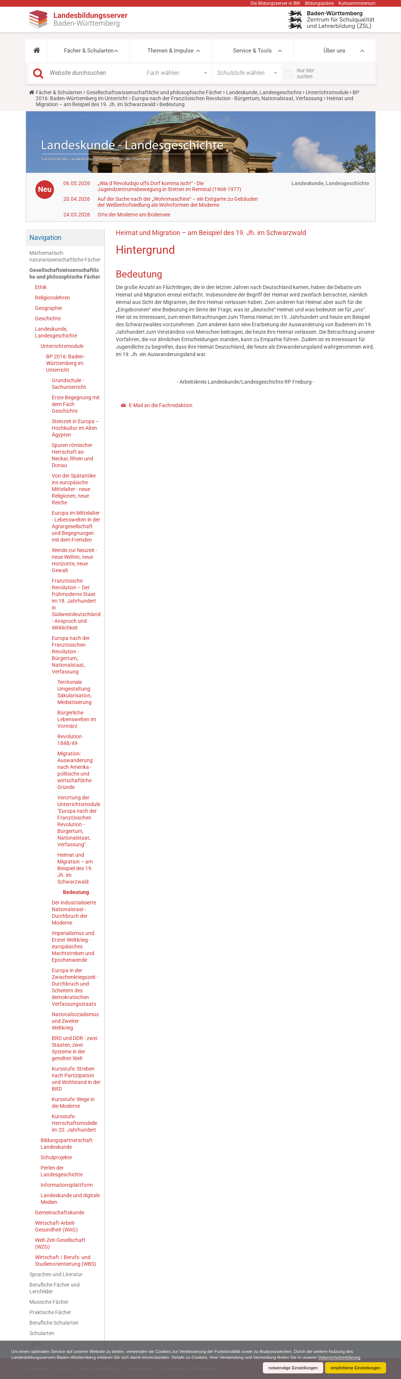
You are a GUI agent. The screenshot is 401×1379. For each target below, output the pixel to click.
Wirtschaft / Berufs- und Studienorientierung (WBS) (65, 1260)
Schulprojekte (56, 1157)
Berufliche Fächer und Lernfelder (54, 1288)
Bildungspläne (319, 3)
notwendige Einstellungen (290, 1367)
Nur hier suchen (305, 73)
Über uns (335, 50)
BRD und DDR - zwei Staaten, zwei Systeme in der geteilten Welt (74, 1048)
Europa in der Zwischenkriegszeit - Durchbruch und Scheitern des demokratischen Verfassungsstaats (75, 987)
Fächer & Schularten (89, 50)
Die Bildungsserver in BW (275, 3)
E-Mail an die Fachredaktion (160, 405)
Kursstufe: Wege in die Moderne (73, 1102)
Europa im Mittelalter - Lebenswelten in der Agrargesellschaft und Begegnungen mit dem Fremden (76, 526)
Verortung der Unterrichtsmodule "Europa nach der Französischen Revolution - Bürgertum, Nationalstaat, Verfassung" (78, 821)
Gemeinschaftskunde (59, 1212)
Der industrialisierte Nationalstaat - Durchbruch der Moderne (74, 913)
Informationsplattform (67, 1185)
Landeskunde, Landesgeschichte (264, 92)
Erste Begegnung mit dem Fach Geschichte (76, 404)
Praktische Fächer (50, 1312)
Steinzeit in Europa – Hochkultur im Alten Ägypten (75, 428)
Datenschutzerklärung (350, 1357)
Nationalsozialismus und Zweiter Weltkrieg (75, 1021)
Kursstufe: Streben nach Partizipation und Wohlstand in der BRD (76, 1079)
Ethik (41, 287)
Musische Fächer (49, 1302)
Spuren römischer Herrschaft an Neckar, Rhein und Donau (72, 455)
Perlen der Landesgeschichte (62, 1171)
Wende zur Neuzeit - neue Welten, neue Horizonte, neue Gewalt (74, 560)
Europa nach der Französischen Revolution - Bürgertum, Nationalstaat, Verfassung (227, 98)
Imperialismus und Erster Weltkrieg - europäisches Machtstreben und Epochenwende (73, 946)
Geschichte (48, 318)
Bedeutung (76, 892)
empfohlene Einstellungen (355, 1367)
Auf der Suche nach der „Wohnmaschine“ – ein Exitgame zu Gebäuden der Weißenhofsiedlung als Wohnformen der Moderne (178, 202)
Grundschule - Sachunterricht (69, 383)
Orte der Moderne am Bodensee (134, 215)
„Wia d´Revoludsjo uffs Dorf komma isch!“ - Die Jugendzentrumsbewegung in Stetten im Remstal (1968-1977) (169, 186)
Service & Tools (252, 50)
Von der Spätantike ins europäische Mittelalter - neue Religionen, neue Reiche (74, 489)
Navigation (45, 237)
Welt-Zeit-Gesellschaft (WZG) (60, 1243)
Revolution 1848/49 (69, 739)
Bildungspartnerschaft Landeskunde (67, 1143)
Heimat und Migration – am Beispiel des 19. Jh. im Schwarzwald (75, 868)
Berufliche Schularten (54, 1323)
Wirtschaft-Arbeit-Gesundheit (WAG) (56, 1226)
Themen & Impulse (170, 50)
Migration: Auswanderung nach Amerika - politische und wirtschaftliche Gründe (75, 770)
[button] (36, 50)
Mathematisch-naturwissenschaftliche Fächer (65, 256)
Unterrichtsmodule (327, 92)
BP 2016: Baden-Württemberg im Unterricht (65, 363)
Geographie (48, 308)
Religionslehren (52, 298)
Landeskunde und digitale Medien (70, 1198)
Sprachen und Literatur (56, 1274)
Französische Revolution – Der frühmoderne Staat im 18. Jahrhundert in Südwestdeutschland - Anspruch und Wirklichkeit (76, 604)
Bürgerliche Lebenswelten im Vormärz (76, 719)
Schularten (41, 1333)
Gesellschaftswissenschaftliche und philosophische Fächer (154, 92)
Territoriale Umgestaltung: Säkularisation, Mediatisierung (74, 692)
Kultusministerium (357, 3)
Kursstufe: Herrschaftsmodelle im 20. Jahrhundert (74, 1123)
